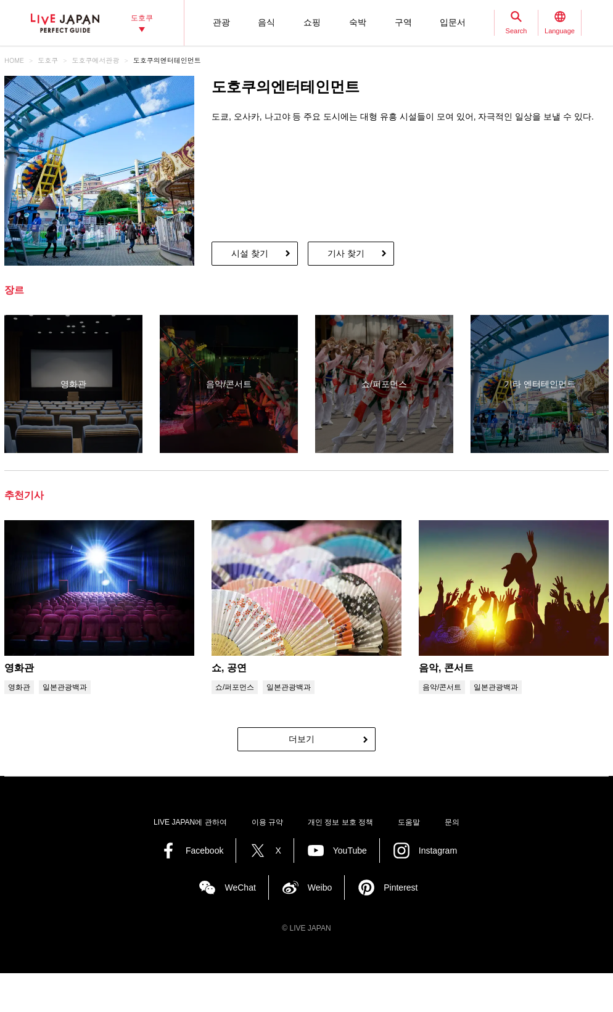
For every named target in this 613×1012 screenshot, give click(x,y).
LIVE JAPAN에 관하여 (190, 822)
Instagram (438, 850)
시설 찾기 (249, 253)
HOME (14, 60)
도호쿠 (48, 60)
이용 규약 (267, 822)
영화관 (19, 668)
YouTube (350, 850)
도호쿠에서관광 (96, 60)
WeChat (239, 887)
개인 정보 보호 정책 (340, 822)
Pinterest (401, 887)
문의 (452, 822)
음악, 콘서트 (446, 668)
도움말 (409, 822)
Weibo (320, 887)
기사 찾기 (345, 253)
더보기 (302, 739)
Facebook (204, 850)
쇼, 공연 (229, 668)
